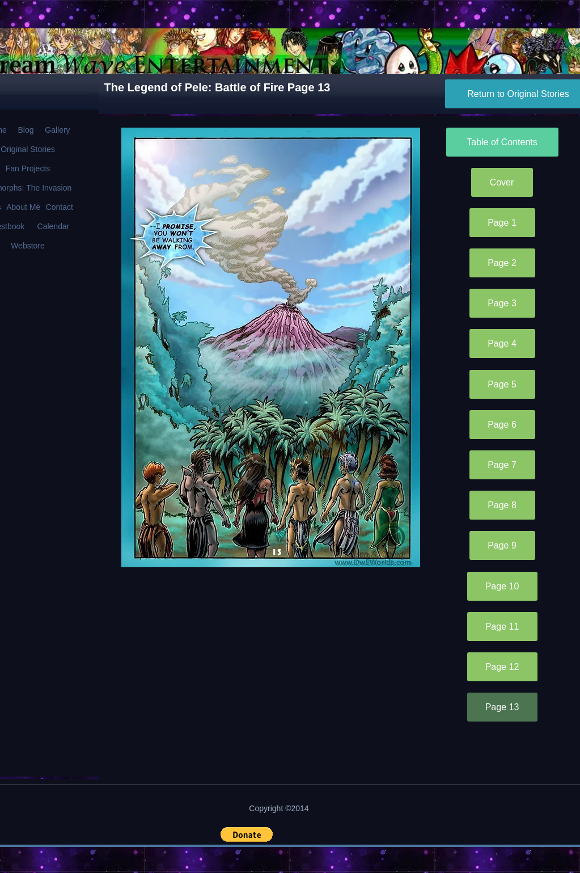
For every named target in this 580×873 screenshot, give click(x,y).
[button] (247, 834)
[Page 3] (502, 303)
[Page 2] (502, 262)
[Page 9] (502, 545)
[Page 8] (502, 505)
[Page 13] (502, 707)
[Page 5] (502, 384)
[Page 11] (502, 626)
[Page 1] (502, 222)
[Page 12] (502, 666)
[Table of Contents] (502, 142)
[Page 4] (502, 343)
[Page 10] (502, 586)
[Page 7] (502, 464)
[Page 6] (502, 424)
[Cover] (502, 182)
